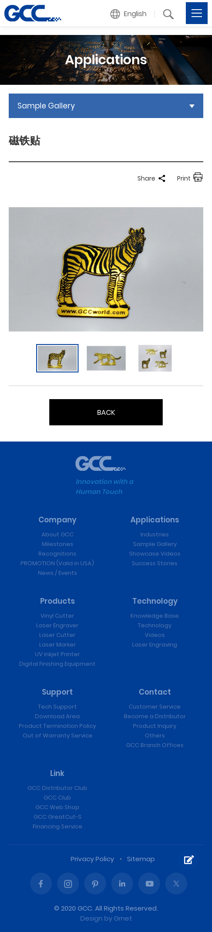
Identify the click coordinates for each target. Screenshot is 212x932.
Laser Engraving (154, 644)
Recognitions (57, 553)
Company (57, 520)
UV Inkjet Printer (57, 654)
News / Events (57, 573)
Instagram (68, 883)
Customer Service (155, 706)
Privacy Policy (92, 858)
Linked (122, 883)
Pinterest (95, 883)
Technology (155, 601)
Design (91, 918)
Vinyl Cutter (57, 616)
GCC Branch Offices (155, 745)
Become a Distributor (155, 716)
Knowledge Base (154, 616)
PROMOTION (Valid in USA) (57, 563)
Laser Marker (57, 644)
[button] (128, 14)
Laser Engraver (57, 625)
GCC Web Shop (57, 807)
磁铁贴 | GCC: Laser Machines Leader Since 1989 (32, 13)
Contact (155, 692)
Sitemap (141, 858)
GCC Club (57, 797)
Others (155, 735)
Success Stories (155, 563)
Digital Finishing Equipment (57, 664)
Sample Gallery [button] (46, 106)
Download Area (57, 716)
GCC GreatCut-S (58, 817)
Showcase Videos (155, 553)
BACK (106, 412)
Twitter (176, 883)
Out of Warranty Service (57, 735)
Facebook (41, 883)
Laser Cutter (57, 635)
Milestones (57, 544)
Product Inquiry (154, 726)
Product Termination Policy (57, 726)
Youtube (149, 883)
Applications (154, 520)
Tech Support (57, 706)
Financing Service (57, 826)
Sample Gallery (155, 544)
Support (57, 692)
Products (57, 601)
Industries (154, 534)
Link (57, 773)
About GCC (57, 534)
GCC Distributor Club (57, 788)
